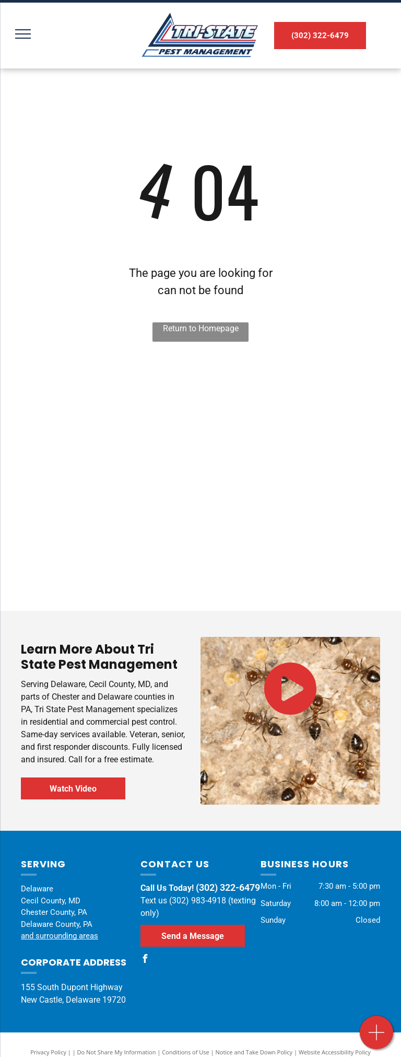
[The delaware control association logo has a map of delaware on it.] (102, 428)
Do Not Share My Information (116, 1052)
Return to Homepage (201, 328)
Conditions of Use (185, 1052)
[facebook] (144, 960)
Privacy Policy (48, 1052)
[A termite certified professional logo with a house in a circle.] (298, 428)
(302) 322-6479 (228, 887)
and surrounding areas (59, 935)
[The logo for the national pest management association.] (102, 543)
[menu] (23, 34)
